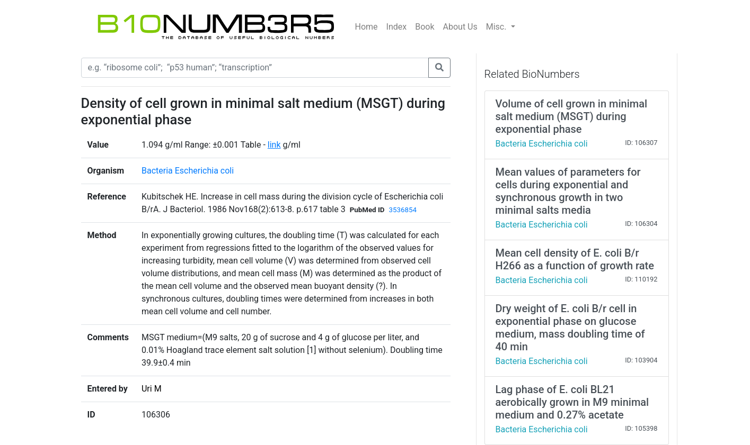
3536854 (402, 210)
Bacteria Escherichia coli (188, 171)
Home (366, 27)
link (274, 145)
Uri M (152, 389)
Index (396, 27)
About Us (460, 27)
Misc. (497, 27)
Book (424, 27)
